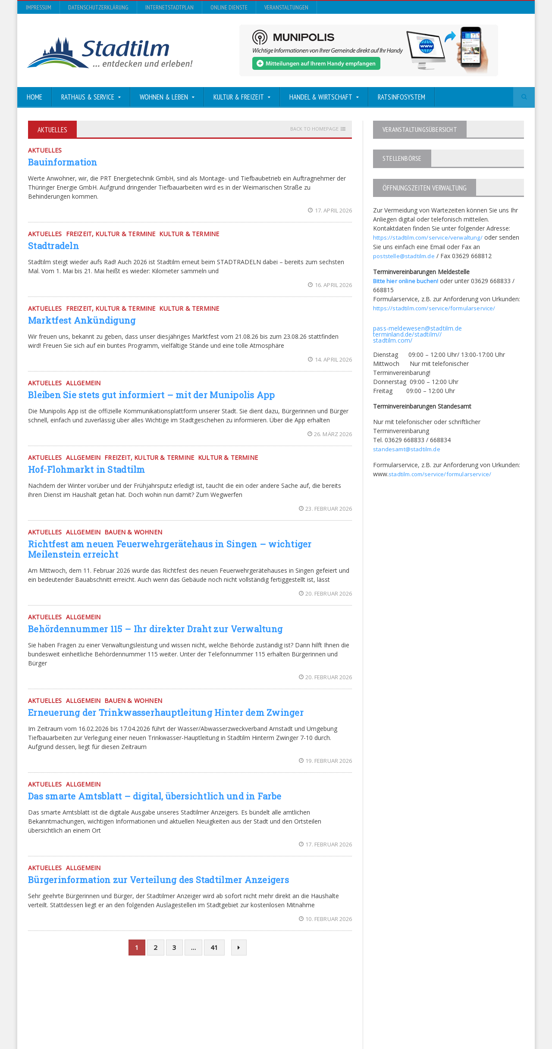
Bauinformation (62, 162)
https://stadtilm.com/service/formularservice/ (436, 307)
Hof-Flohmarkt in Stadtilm (85, 469)
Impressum (38, 7)
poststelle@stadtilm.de (404, 255)
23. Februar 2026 (326, 508)
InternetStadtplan (169, 7)
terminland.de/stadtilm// (406, 333)
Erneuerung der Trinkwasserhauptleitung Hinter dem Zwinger (162, 712)
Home (34, 97)
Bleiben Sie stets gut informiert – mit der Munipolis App (148, 394)
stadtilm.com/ (392, 339)
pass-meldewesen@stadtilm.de (416, 327)
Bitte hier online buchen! (406, 280)
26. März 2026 (330, 434)
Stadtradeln (53, 245)
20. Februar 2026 (326, 593)
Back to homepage (314, 128)
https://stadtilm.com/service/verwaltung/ (429, 237)
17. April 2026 (330, 210)
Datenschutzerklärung (98, 7)
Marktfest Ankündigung (80, 320)
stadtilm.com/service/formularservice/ (441, 472)
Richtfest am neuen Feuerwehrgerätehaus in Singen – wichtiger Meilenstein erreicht (166, 549)
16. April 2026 (330, 285)
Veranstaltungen (286, 7)
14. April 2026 (330, 359)
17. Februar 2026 (326, 844)
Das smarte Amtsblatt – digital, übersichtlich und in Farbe (151, 796)
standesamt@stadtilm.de (407, 447)
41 (214, 947)
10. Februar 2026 (326, 919)
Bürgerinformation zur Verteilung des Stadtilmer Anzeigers (155, 879)
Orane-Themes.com (198, 1019)
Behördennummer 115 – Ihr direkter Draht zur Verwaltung (152, 628)
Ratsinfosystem (401, 97)
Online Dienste (229, 7)
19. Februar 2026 (326, 761)
